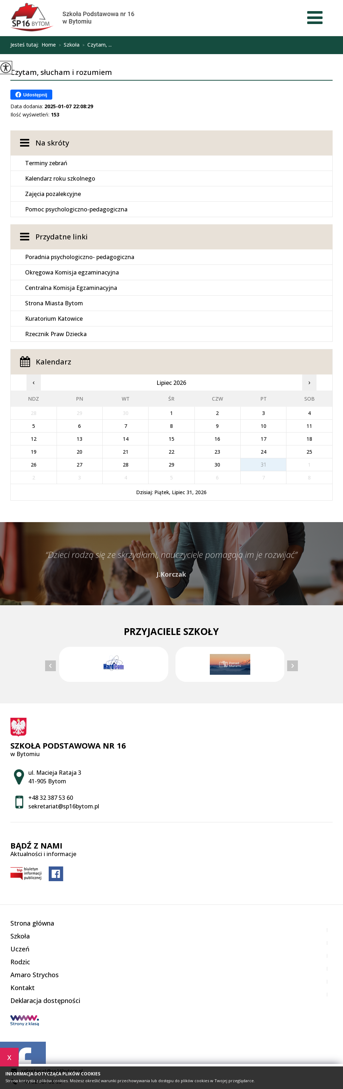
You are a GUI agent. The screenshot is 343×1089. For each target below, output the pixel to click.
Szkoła (67, 45)
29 (171, 464)
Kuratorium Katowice (54, 319)
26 (34, 464)
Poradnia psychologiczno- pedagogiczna (79, 257)
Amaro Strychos (34, 975)
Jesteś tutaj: (26, 44)
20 (79, 451)
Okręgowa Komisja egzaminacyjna (72, 272)
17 (263, 438)
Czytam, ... (95, 45)
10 (263, 425)
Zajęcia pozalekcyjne (53, 194)
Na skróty (52, 143)
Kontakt (22, 988)
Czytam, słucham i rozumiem (61, 72)
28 (126, 464)
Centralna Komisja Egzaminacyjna (71, 288)
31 (263, 464)
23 (217, 451)
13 (79, 438)
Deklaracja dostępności (45, 1000)
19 (34, 451)
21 (126, 451)
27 (79, 464)
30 (217, 464)
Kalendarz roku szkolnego (60, 178)
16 (217, 438)
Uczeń (19, 949)
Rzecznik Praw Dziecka (56, 334)
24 (263, 451)
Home (49, 44)
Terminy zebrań (46, 163)
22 (171, 451)
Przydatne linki (61, 237)
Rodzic (20, 962)
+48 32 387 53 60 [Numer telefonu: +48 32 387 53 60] (50, 798)
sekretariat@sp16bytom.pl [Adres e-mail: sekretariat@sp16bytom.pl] (63, 806)
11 (309, 425)
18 (309, 438)
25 (309, 451)
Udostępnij (31, 94)
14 (126, 438)
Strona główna (32, 923)
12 (34, 438)
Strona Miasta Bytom (54, 303)
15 (171, 438)
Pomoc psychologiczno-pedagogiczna (76, 209)
